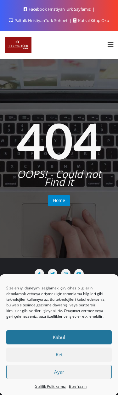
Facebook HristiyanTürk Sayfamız (58, 9)
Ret (59, 354)
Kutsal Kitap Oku (91, 20)
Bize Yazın (78, 386)
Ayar (59, 372)
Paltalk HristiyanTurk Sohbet (39, 20)
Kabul (59, 337)
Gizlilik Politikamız (50, 386)
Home (59, 200)
